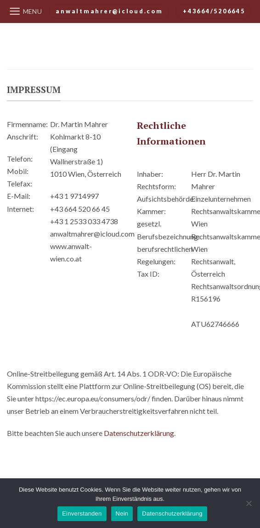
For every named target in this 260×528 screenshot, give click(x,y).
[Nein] (248, 506)
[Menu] (25, 11)
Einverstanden (82, 513)
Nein (122, 513)
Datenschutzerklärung (139, 433)
